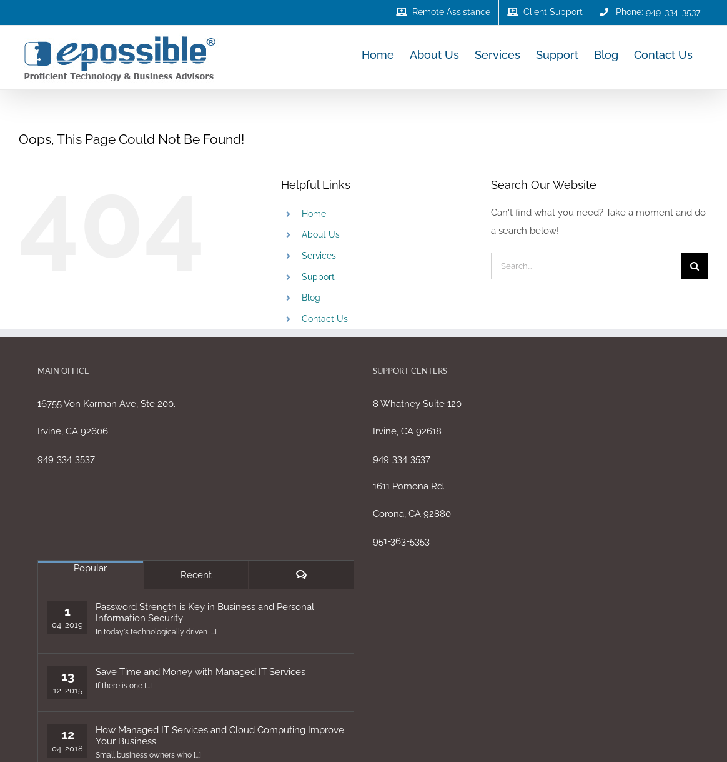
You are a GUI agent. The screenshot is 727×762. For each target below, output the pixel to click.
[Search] (694, 266)
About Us (321, 234)
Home (314, 214)
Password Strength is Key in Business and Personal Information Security (205, 612)
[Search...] (586, 266)
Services (319, 256)
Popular (90, 568)
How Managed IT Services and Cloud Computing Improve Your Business (220, 735)
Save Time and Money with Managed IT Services (200, 672)
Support (318, 277)
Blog (311, 298)
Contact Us (325, 319)
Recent (196, 575)
